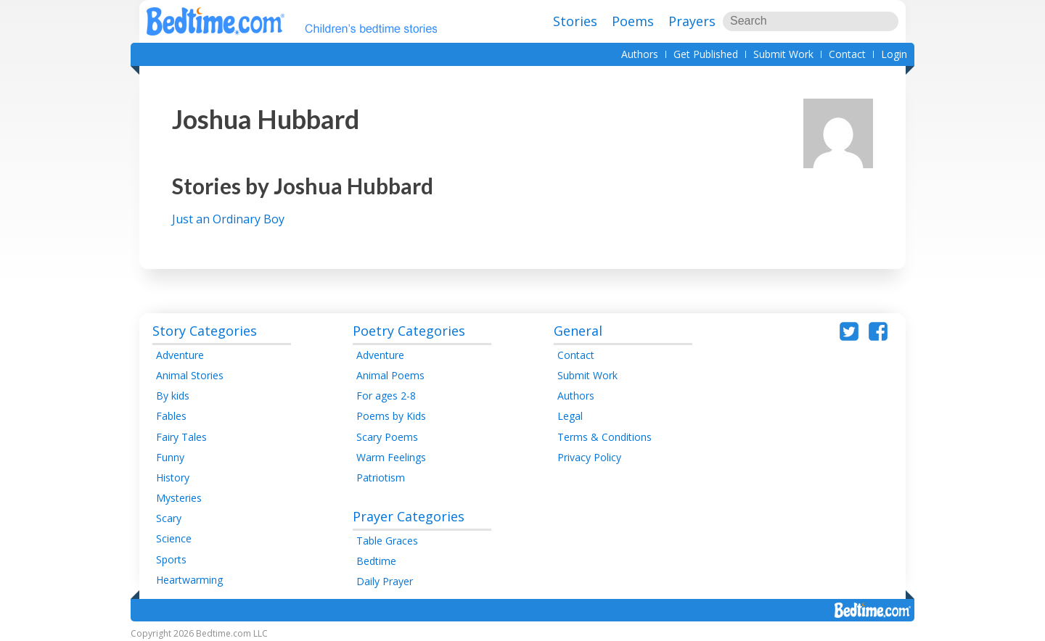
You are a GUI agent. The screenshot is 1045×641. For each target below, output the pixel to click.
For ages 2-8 (386, 395)
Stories (575, 21)
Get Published (705, 54)
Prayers (692, 21)
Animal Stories (190, 375)
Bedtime (376, 561)
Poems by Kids (391, 416)
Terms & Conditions (604, 437)
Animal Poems (390, 375)
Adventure (180, 355)
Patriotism (380, 477)
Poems (633, 21)
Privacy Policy (589, 457)
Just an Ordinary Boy (228, 219)
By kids (172, 395)
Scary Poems (387, 437)
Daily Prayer (384, 581)
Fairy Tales (181, 437)
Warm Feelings (391, 457)
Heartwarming (189, 580)
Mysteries (179, 498)
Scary (168, 518)
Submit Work (783, 54)
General (578, 330)
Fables (171, 416)
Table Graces (387, 540)
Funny (170, 457)
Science (174, 538)
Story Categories (204, 330)
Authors (639, 54)
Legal (570, 416)
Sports (171, 559)
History (172, 477)
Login (894, 54)
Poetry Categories (409, 330)
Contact (847, 54)
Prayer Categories (408, 516)
